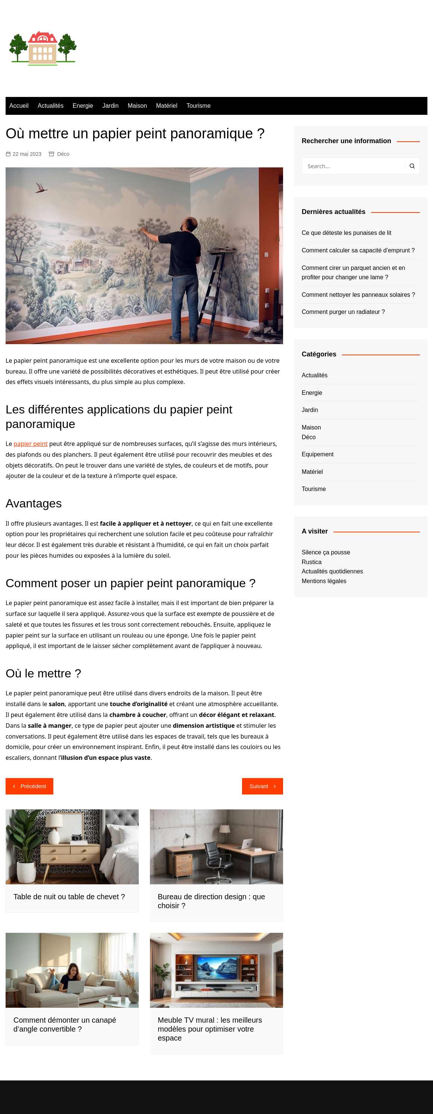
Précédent (33, 786)
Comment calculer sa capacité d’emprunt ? (358, 250)
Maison (137, 106)
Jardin (110, 106)
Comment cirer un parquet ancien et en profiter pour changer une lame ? (353, 273)
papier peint (31, 444)
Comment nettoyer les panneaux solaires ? (358, 295)
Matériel (167, 106)
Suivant (259, 786)
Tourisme (198, 106)
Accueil (19, 106)
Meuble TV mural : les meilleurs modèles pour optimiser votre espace (210, 1029)
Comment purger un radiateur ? (343, 312)
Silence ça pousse (326, 552)
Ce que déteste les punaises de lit (346, 233)
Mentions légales (324, 581)
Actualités (50, 106)
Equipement (317, 454)
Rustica (311, 562)
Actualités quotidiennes (332, 571)
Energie (83, 106)
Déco (63, 154)
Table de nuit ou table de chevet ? (69, 897)
